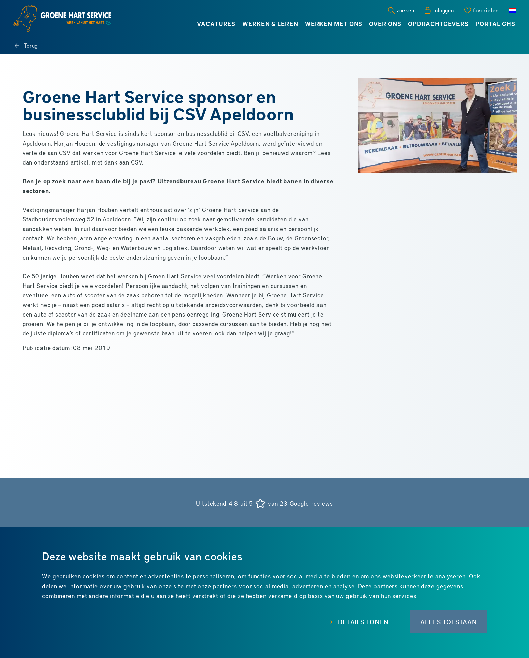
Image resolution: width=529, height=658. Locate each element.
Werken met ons (334, 24)
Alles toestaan (448, 622)
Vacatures (216, 24)
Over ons (385, 24)
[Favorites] (481, 10)
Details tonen (359, 622)
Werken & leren (270, 24)
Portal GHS (495, 24)
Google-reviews (311, 503)
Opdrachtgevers (438, 24)
